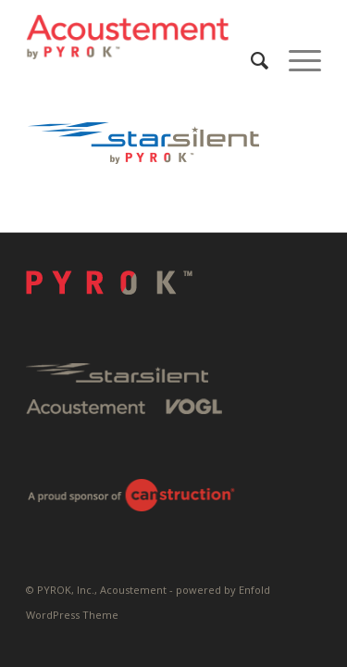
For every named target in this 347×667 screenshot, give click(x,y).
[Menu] (295, 60)
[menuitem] (251, 60)
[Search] (251, 60)
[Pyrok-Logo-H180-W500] (144, 37)
